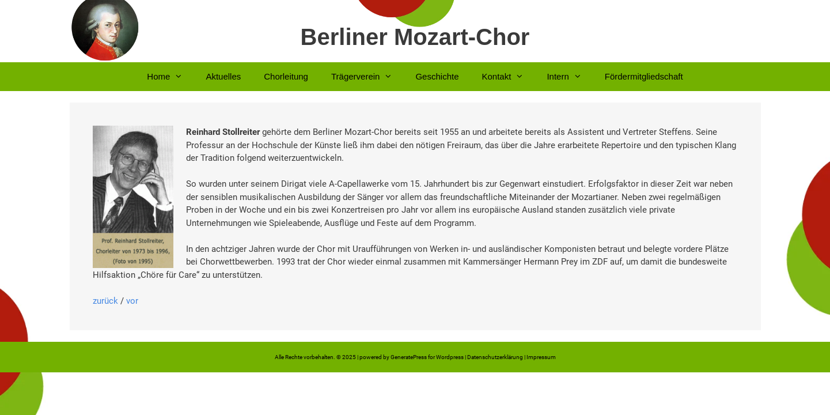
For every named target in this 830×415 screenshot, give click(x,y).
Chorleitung (286, 76)
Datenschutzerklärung (495, 357)
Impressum (541, 357)
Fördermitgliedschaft (644, 76)
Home (170, 76)
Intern (570, 76)
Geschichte (436, 76)
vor (132, 301)
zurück (105, 301)
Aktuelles (223, 76)
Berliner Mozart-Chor (415, 37)
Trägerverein (367, 76)
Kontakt (509, 76)
